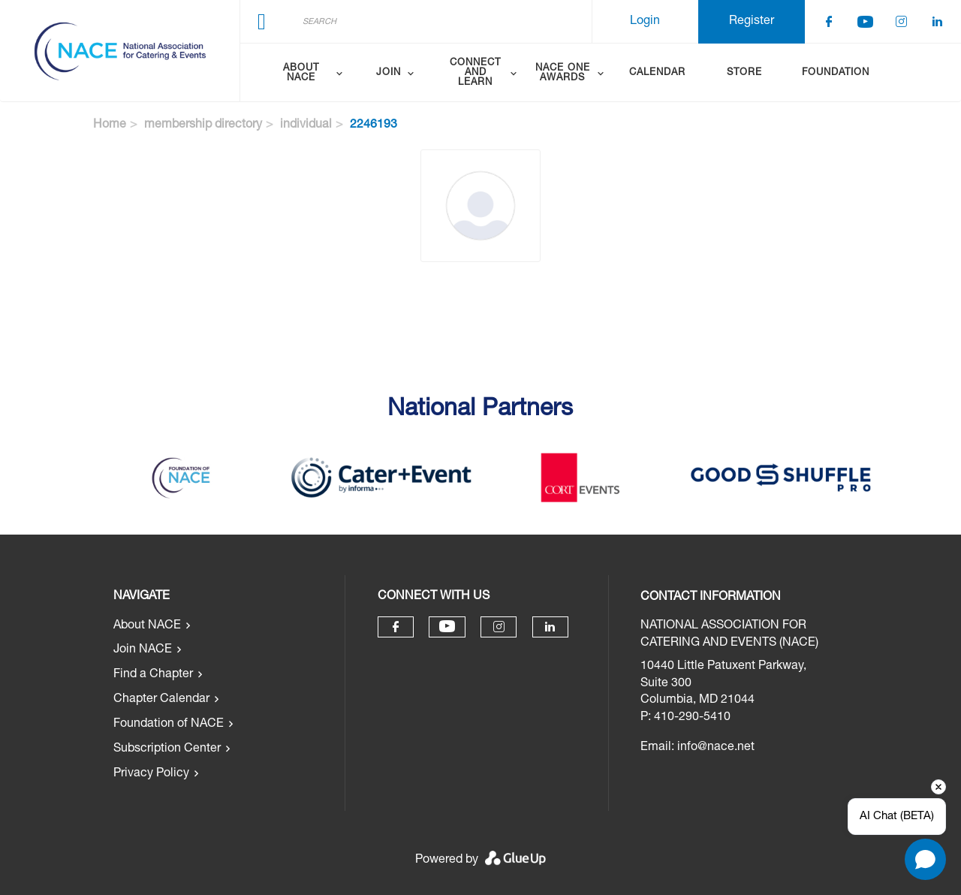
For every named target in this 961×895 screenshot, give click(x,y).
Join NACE (142, 650)
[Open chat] (925, 859)
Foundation (835, 73)
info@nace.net (716, 748)
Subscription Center (167, 749)
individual (306, 125)
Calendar (657, 73)
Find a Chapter (153, 675)
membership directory (203, 125)
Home (109, 125)
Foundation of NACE (168, 725)
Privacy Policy (151, 774)
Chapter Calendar (161, 700)
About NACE (147, 626)
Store (744, 73)
